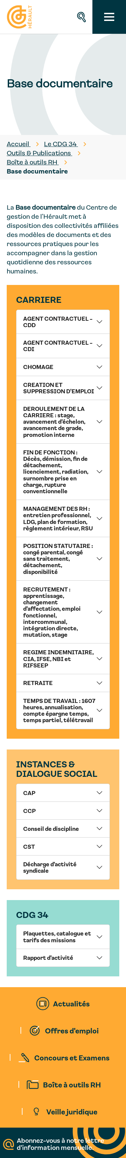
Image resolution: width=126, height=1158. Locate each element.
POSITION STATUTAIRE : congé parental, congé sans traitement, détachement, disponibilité (58, 558)
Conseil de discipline (51, 828)
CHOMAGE (38, 366)
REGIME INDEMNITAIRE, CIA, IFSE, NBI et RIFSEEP (58, 658)
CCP (29, 810)
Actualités (71, 1003)
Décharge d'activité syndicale (50, 867)
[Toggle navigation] (109, 17)
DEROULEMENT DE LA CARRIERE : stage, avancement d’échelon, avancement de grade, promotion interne (54, 421)
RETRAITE (38, 682)
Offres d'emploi (72, 1030)
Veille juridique (71, 1111)
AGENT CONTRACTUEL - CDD (57, 321)
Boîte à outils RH (72, 1084)
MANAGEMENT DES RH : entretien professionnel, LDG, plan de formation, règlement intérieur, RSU (58, 518)
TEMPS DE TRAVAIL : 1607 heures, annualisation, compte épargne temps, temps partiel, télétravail (59, 710)
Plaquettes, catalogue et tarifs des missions (57, 936)
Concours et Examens (72, 1057)
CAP (29, 792)
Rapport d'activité (48, 957)
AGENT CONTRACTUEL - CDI (57, 345)
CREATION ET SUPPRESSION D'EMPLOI (58, 388)
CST (29, 846)
